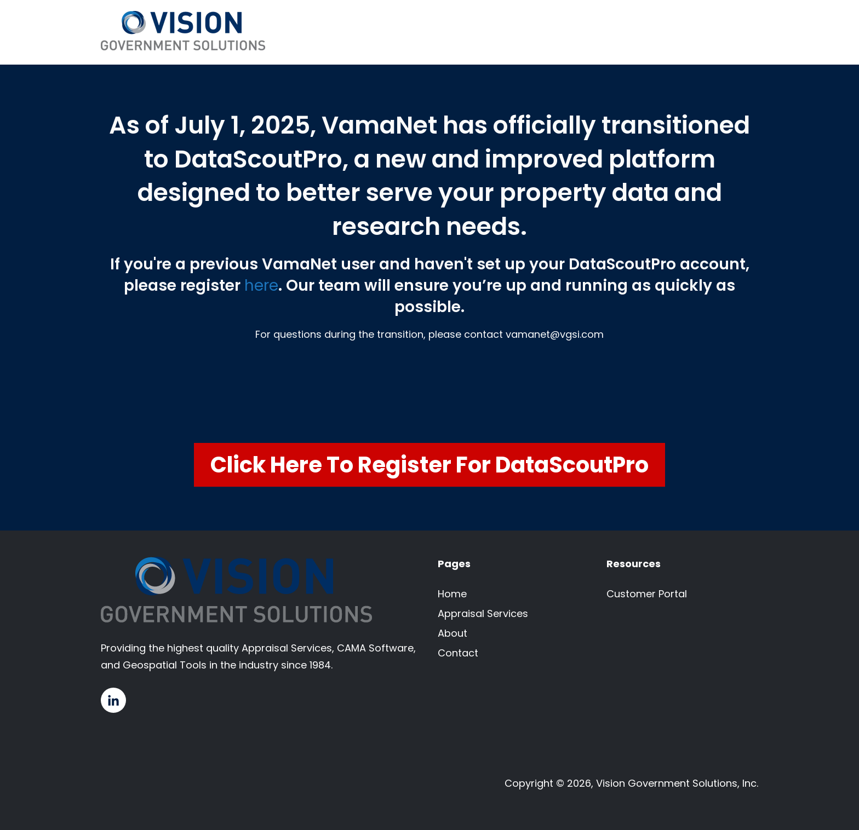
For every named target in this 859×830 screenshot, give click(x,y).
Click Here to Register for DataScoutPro (429, 464)
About (452, 633)
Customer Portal (646, 594)
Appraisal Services (483, 613)
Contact (458, 653)
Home (452, 594)
